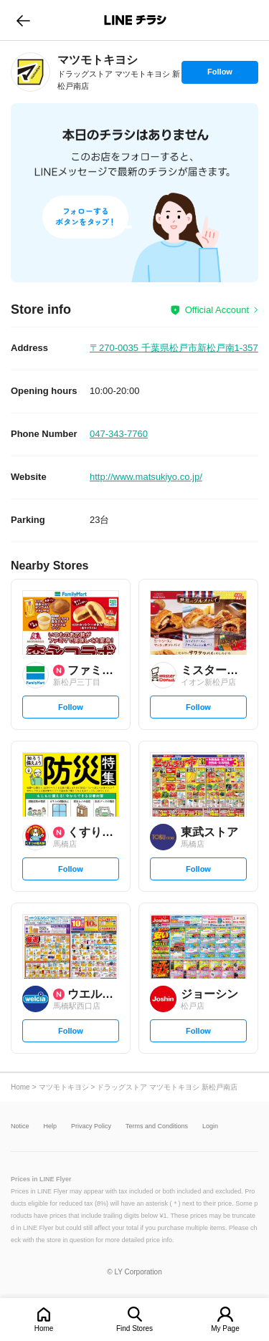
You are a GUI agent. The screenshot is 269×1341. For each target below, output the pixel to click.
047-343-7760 (119, 433)
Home (44, 1328)
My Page (225, 1328)
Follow (219, 75)
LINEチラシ (136, 20)
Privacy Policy (91, 1126)
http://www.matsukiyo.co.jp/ (146, 476)
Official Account (217, 309)
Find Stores (134, 1328)
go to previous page (23, 20)
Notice (20, 1126)
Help (50, 1126)
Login (210, 1126)
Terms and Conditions (157, 1126)
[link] (30, 72)
